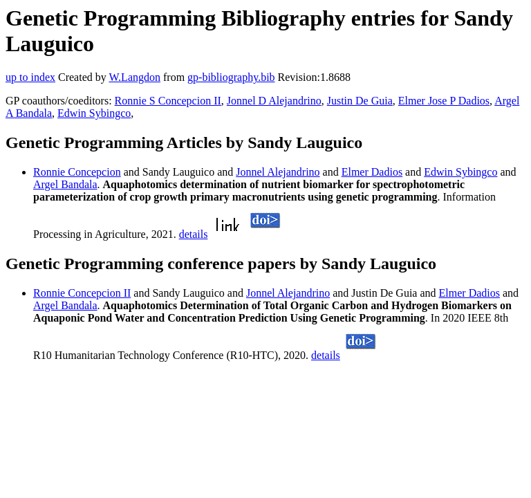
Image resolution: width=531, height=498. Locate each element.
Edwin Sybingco (94, 113)
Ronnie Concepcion (77, 172)
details (193, 234)
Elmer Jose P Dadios (444, 101)
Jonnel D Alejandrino (274, 101)
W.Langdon (134, 77)
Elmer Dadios (372, 172)
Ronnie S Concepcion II (168, 101)
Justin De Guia (360, 101)
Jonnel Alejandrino (277, 172)
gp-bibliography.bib (231, 77)
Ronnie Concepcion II (82, 293)
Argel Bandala (65, 184)
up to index (30, 77)
